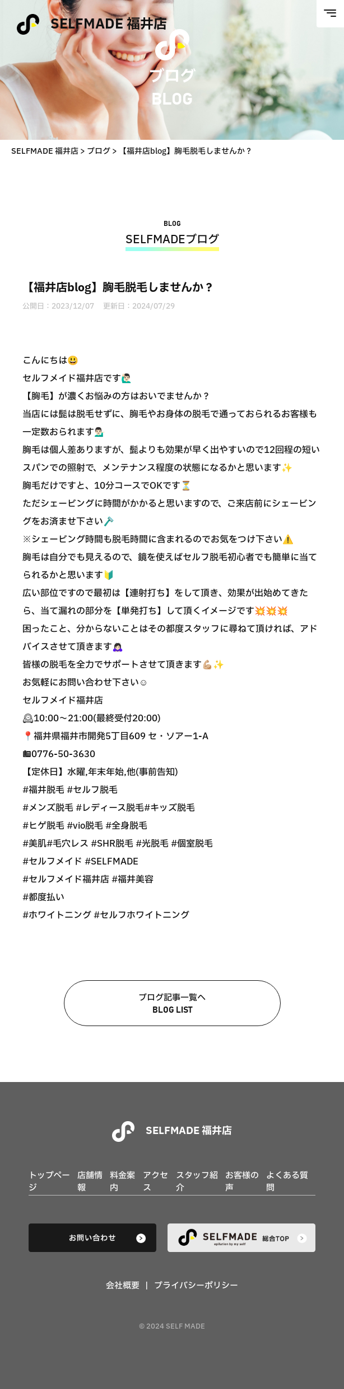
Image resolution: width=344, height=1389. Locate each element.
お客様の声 (242, 1182)
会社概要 (123, 1286)
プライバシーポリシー (196, 1286)
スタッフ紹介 (197, 1182)
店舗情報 (90, 1182)
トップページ (49, 1182)
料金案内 (122, 1182)
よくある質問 (287, 1182)
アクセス (155, 1182)
